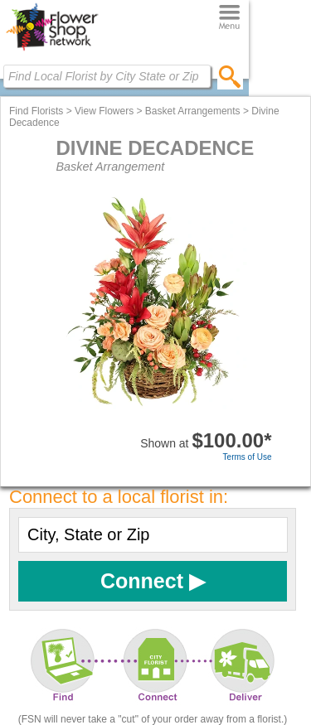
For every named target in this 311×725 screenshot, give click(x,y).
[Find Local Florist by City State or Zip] (107, 76)
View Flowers (104, 111)
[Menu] (229, 17)
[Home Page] (52, 50)
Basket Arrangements (193, 111)
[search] (230, 76)
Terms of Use (247, 457)
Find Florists (36, 111)
